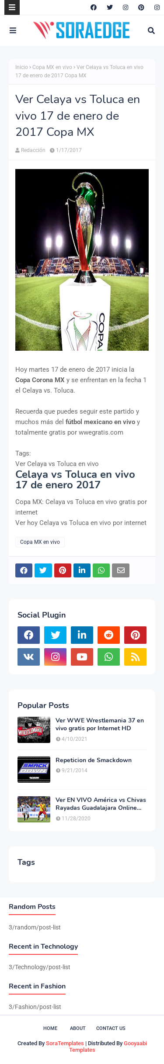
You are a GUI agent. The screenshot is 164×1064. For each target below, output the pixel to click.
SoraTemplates (65, 1043)
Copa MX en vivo (52, 67)
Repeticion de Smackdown (94, 760)
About (78, 1028)
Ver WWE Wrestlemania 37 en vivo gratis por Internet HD (100, 724)
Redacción (33, 150)
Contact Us (111, 1028)
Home (50, 1028)
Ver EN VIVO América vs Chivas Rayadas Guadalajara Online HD (101, 804)
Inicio (21, 67)
